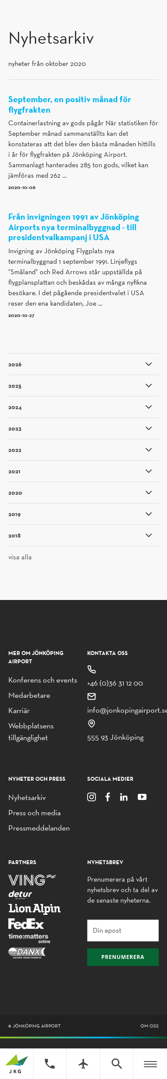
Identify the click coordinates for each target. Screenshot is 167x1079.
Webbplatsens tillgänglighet (31, 731)
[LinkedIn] (123, 796)
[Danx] (26, 952)
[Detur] (20, 894)
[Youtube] (142, 796)
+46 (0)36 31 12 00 (115, 683)
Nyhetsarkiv (27, 797)
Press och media (34, 812)
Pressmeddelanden (39, 828)
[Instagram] (91, 796)
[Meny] (150, 1063)
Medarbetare (29, 695)
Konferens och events (42, 680)
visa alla (20, 557)
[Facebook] (108, 796)
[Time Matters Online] (29, 937)
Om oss (149, 1026)
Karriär (19, 710)
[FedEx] (26, 923)
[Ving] (31, 879)
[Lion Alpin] (34, 908)
